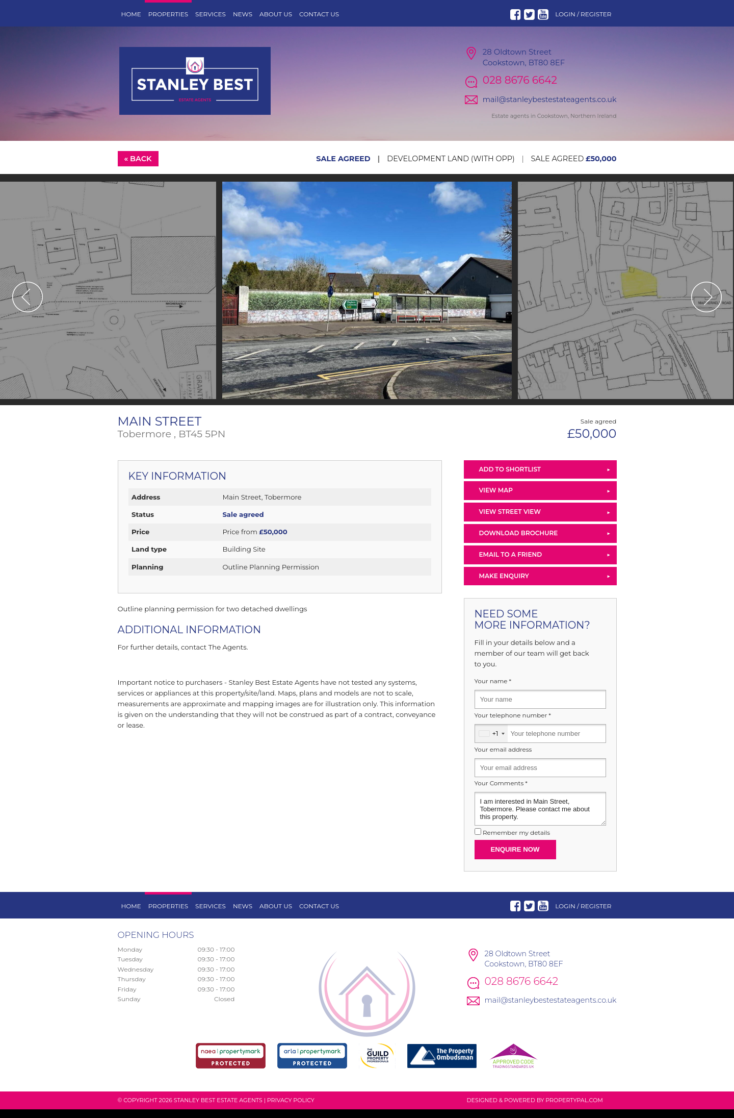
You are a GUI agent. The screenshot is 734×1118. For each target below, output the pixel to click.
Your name (493, 689)
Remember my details (516, 840)
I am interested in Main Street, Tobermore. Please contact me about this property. (540, 817)
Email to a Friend (510, 562)
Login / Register (583, 14)
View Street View (510, 520)
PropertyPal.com (573, 1108)
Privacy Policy (290, 1108)
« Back (137, 166)
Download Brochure (518, 541)
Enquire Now (515, 857)
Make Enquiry (504, 584)
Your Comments (501, 792)
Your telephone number (513, 723)
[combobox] (491, 742)
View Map (496, 499)
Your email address (503, 757)
